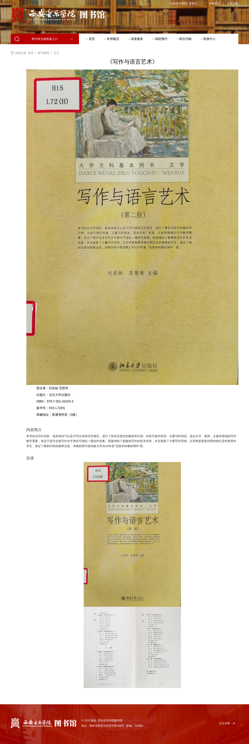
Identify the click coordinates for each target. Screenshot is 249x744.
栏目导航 (232, 3)
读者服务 (137, 39)
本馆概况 (113, 39)
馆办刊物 (185, 39)
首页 (92, 39)
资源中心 (209, 39)
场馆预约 (161, 39)
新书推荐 (43, 53)
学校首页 (214, 3)
